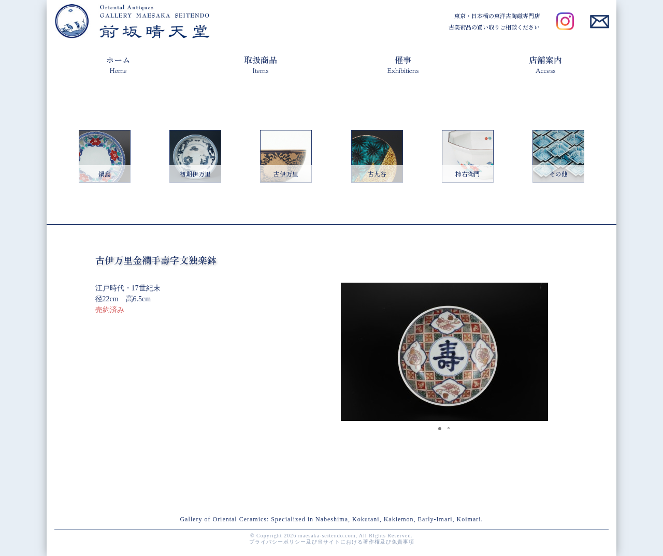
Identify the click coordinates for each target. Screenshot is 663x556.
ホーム (118, 64)
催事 (403, 64)
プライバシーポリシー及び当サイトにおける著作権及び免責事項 (331, 542)
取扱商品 (260, 64)
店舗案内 (545, 64)
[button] (538, 292)
